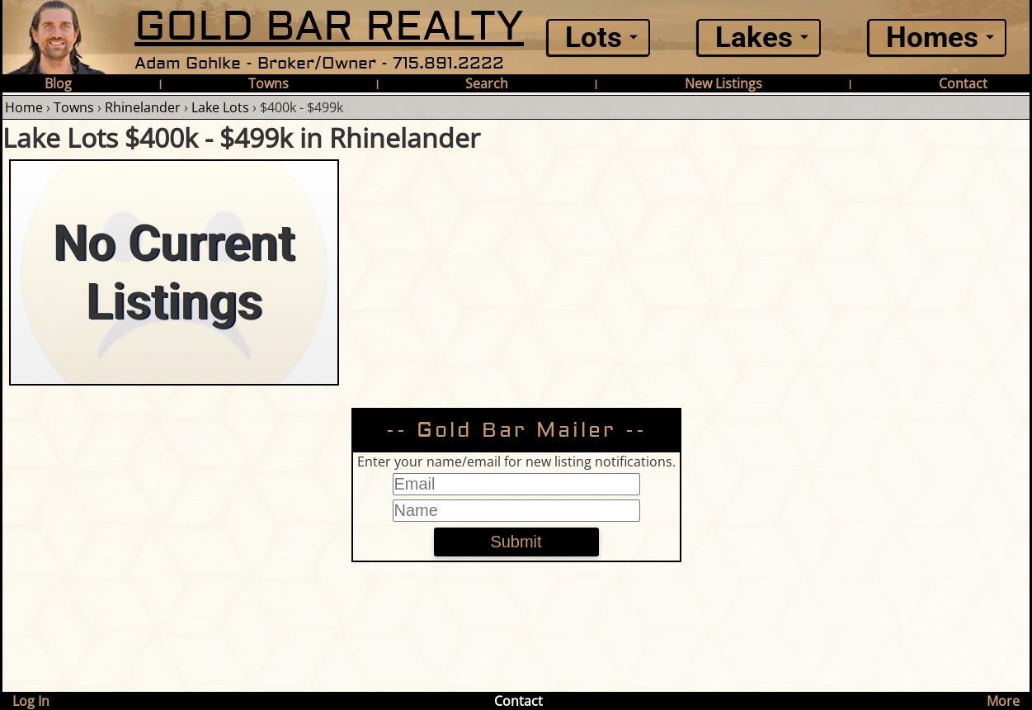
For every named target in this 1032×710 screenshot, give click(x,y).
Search (486, 83)
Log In (30, 701)
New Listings (723, 83)
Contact (963, 83)
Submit (515, 541)
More (1003, 701)
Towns (268, 83)
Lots (593, 37)
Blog (58, 83)
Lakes (754, 37)
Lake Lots (220, 107)
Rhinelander (143, 107)
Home (24, 107)
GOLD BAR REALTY (329, 27)
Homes (932, 37)
